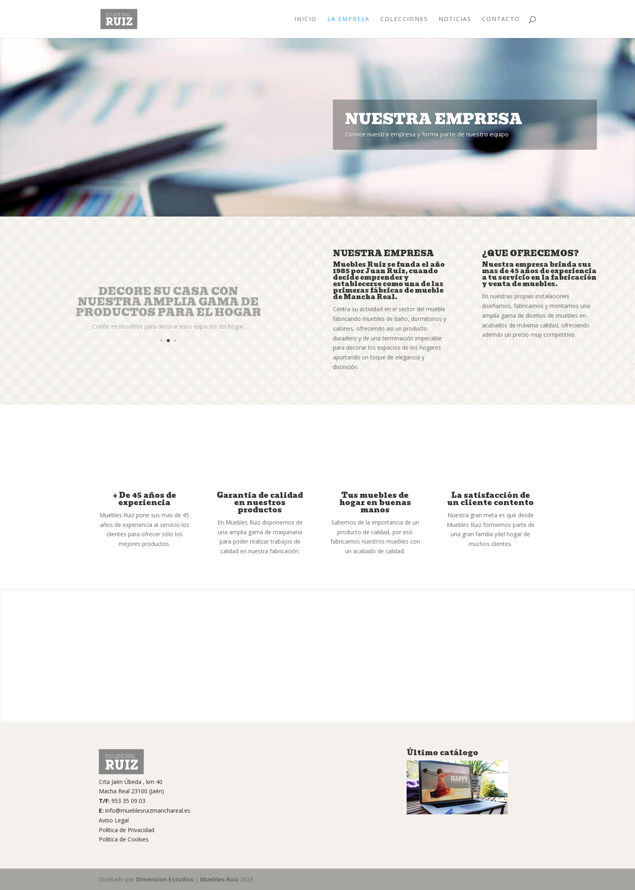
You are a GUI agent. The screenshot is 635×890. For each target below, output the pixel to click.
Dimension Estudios (165, 879)
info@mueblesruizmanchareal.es (147, 810)
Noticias (455, 19)
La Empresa (348, 19)
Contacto (501, 19)
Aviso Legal (114, 820)
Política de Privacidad (126, 830)
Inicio (305, 19)
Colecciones (404, 19)
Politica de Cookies (124, 839)
